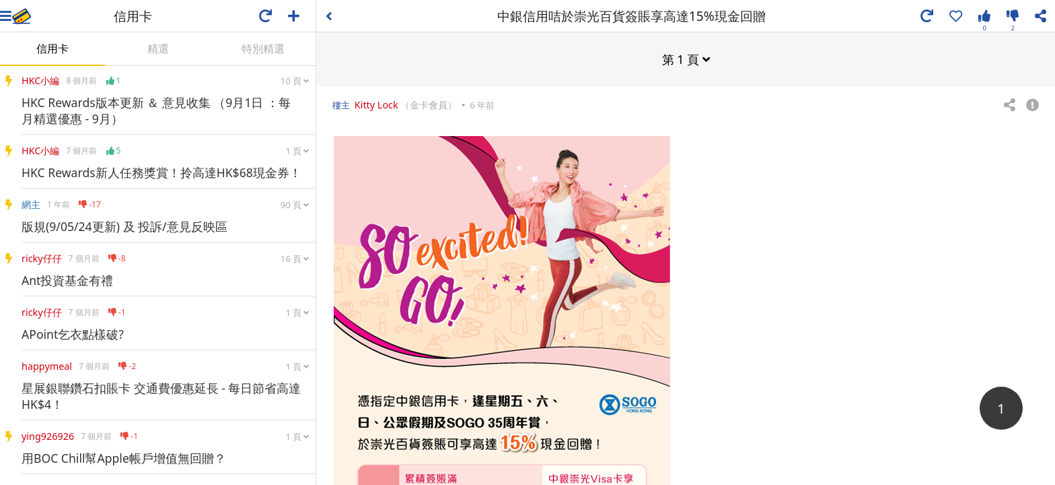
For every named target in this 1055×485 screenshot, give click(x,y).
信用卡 (52, 48)
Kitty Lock (376, 104)
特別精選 (263, 48)
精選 (158, 48)
